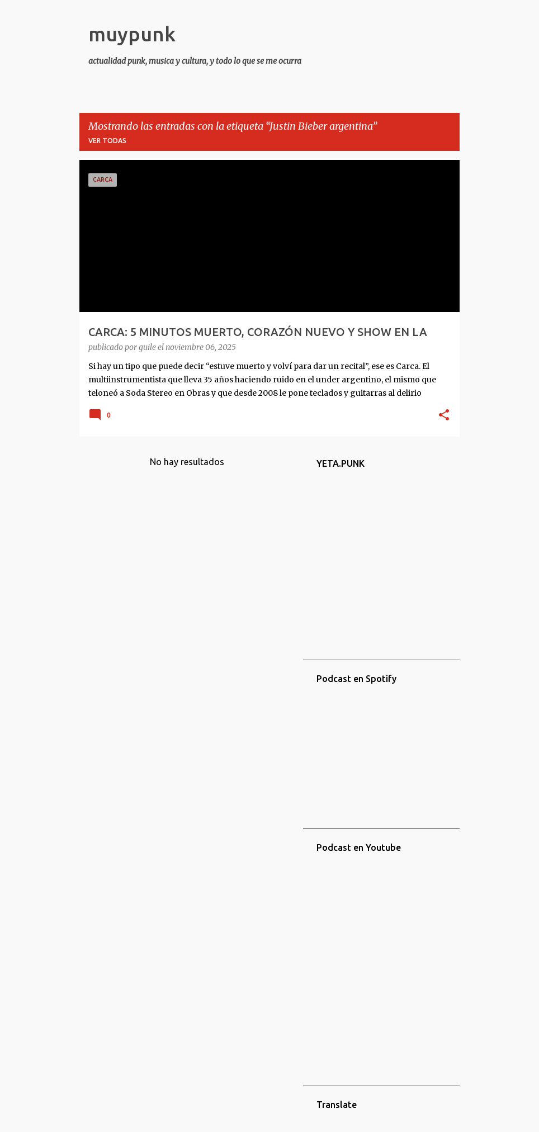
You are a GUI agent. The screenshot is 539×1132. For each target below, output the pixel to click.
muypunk (132, 33)
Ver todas (107, 140)
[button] (444, 416)
